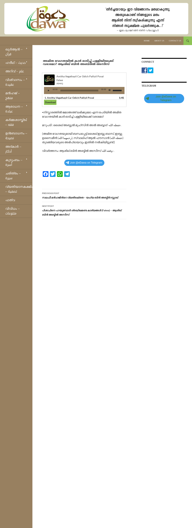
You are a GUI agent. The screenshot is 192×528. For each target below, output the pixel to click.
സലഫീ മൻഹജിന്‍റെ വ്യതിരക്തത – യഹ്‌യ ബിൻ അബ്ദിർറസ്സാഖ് (84, 195)
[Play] (48, 90)
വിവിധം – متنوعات (12, 211)
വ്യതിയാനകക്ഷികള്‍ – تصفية (18, 189)
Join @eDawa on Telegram (84, 162)
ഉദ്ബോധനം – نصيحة (16, 135)
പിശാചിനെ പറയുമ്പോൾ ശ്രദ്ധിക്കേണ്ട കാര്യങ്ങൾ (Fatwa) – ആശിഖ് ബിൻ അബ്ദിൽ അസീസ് (84, 210)
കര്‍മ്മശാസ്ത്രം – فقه (16, 122)
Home (147, 41)
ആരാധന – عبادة (14, 108)
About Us (159, 41)
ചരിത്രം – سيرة (13, 175)
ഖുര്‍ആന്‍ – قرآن (13, 51)
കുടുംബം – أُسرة (13, 162)
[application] (84, 90)
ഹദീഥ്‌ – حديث (15, 63)
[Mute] (110, 90)
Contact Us (175, 41)
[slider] (79, 90)
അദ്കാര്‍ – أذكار (13, 149)
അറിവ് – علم (14, 71)
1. (69, 97)
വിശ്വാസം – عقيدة (15, 82)
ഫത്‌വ (10, 200)
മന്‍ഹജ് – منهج (12, 95)
